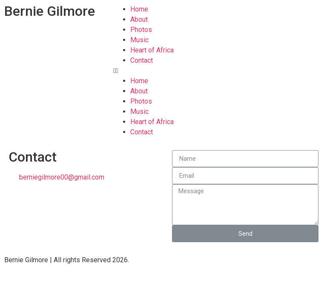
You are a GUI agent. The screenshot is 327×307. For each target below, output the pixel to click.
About (139, 19)
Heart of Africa (152, 50)
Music (139, 40)
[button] (218, 71)
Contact (141, 60)
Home (139, 9)
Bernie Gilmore (49, 11)
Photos (141, 30)
